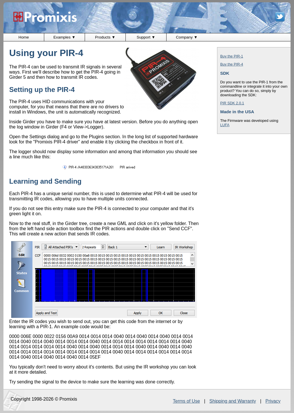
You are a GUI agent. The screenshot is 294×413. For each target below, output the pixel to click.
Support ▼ (146, 37)
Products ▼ (105, 37)
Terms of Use (186, 401)
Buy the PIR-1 (231, 56)
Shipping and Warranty (232, 401)
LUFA (224, 125)
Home (23, 37)
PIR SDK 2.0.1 (232, 103)
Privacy (273, 401)
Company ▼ (187, 37)
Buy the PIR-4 (231, 64)
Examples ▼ (64, 37)
